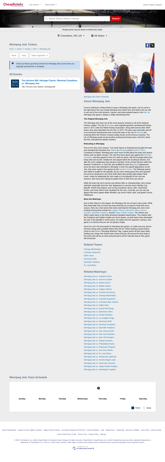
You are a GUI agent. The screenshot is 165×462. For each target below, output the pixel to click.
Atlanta (114, 150)
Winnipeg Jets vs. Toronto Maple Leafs (100, 360)
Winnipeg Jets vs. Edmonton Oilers (98, 312)
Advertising (120, 430)
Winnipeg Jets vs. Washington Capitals (100, 369)
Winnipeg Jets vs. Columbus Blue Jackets (101, 302)
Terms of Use (82, 434)
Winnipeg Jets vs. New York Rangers (99, 337)
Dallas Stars (89, 255)
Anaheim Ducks (125, 169)
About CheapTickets (9, 430)
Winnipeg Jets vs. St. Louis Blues (97, 353)
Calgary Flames (117, 210)
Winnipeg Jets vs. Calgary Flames (98, 289)
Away (24, 55)
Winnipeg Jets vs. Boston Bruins (97, 283)
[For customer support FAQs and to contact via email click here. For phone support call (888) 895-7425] (152, 5)
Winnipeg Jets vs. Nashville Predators (99, 328)
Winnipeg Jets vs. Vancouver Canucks (99, 363)
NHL (145, 112)
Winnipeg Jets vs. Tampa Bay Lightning (100, 357)
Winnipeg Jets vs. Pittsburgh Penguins (99, 347)
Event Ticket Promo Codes (66, 434)
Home (13, 55)
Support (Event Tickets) (51, 430)
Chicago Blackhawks (92, 249)
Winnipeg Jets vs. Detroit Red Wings (99, 308)
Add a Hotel (145, 430)
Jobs (102, 430)
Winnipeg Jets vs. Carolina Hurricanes (99, 292)
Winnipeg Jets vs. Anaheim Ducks (98, 276)
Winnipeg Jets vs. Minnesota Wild (97, 321)
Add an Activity (156, 430)
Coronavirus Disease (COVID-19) (73, 430)
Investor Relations (93, 430)
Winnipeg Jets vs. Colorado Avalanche (99, 299)
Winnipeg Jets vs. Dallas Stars (96, 305)
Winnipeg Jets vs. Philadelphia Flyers (99, 344)
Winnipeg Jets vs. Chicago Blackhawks (100, 295)
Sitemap (103, 434)
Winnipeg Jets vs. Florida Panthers (98, 315)
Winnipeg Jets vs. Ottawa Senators (98, 341)
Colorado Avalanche (92, 252)
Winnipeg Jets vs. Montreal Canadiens (99, 324)
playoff (136, 164)
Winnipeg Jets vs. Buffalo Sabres (97, 286)
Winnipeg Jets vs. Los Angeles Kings (99, 318)
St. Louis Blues (90, 265)
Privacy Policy (94, 434)
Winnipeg (110, 125)
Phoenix (139, 132)
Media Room (110, 430)
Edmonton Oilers (132, 210)
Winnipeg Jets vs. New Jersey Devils (99, 331)
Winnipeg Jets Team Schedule (96, 97)
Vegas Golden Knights (124, 213)
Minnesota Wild (90, 259)
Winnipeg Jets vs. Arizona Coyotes (98, 279)
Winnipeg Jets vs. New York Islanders (99, 334)
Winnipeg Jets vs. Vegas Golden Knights (100, 366)
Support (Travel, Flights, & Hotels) (30, 430)
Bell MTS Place (139, 150)
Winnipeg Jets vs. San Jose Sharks (98, 350)
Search (116, 18)
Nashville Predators (100, 213)
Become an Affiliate (132, 430)
